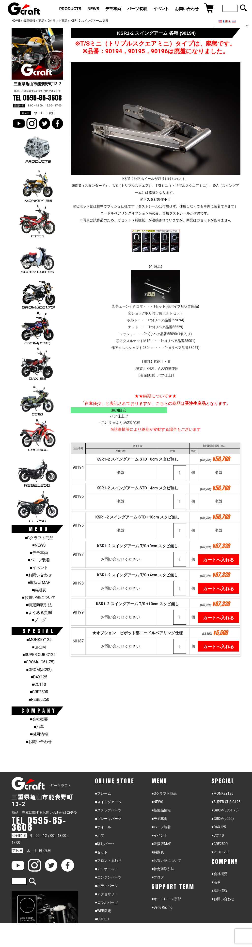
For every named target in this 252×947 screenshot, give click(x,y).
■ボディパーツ (106, 886)
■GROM (39, 647)
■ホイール (103, 827)
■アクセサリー (106, 894)
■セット (101, 852)
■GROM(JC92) (39, 669)
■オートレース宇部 (166, 899)
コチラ (57, 90)
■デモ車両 (39, 552)
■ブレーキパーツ (108, 819)
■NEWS (39, 545)
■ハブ (99, 835)
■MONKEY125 (38, 639)
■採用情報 (39, 734)
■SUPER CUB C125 (39, 654)
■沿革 (39, 726)
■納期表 (39, 590)
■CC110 (39, 684)
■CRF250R (39, 691)
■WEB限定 (103, 911)
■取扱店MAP (39, 582)
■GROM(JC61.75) (38, 662)
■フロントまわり (108, 860)
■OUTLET (102, 919)
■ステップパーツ (108, 810)
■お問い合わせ (39, 575)
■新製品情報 (161, 810)
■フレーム (103, 793)
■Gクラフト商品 (39, 537)
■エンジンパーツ (108, 877)
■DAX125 (39, 677)
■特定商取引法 (39, 605)
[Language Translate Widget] (231, 26)
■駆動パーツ (104, 844)
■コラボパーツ (106, 902)
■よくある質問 (39, 612)
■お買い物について (39, 597)
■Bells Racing (162, 907)
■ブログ (39, 620)
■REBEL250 (39, 699)
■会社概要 (39, 719)
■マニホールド (106, 869)
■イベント (39, 567)
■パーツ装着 (39, 560)
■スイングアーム (108, 802)
